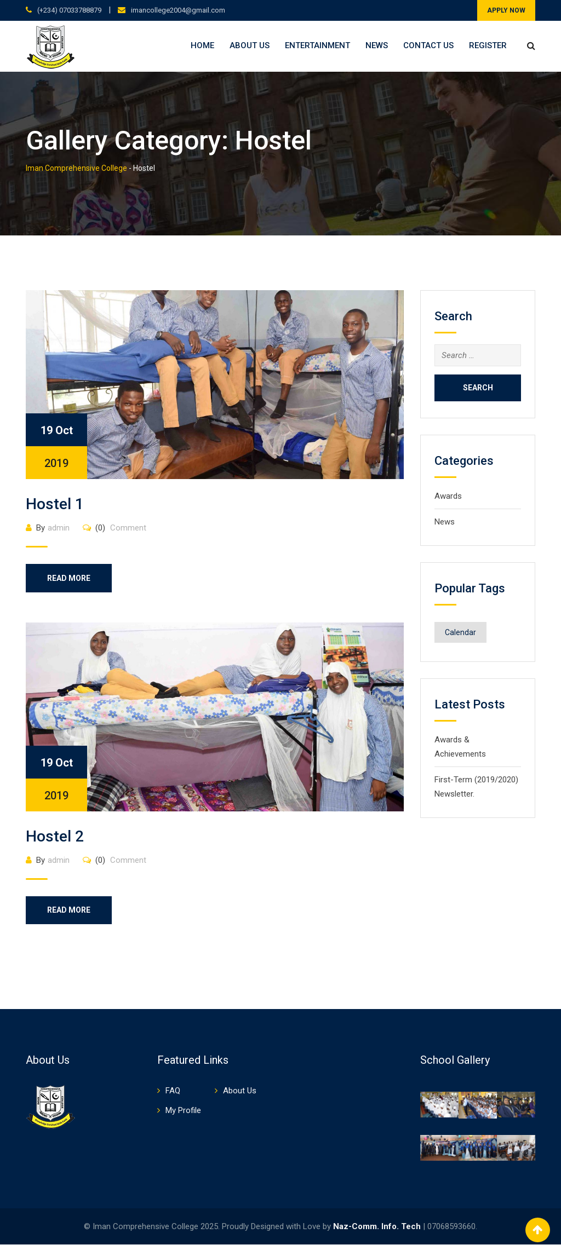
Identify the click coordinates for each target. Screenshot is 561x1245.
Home (202, 45)
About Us (250, 45)
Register (488, 45)
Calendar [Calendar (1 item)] (460, 632)
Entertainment (317, 45)
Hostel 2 (55, 836)
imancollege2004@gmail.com (178, 10)
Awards (448, 496)
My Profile (183, 1111)
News (376, 45)
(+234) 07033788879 (69, 10)
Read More (69, 578)
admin (59, 528)
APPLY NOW (506, 10)
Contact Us (428, 45)
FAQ (172, 1091)
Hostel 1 (55, 504)
